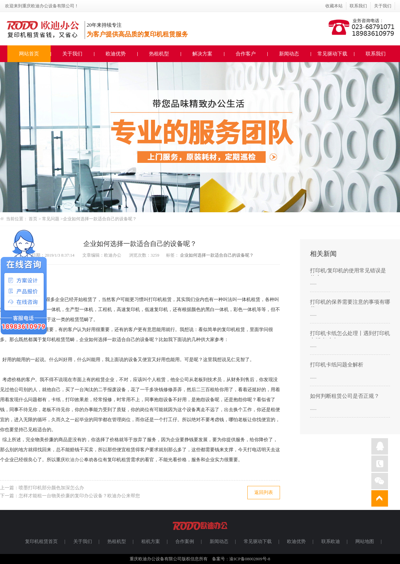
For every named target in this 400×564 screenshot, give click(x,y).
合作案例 (184, 541)
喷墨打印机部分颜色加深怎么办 (51, 487)
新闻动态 (289, 53)
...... (313, 282)
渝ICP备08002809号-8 (249, 558)
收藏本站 (334, 5)
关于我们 (382, 5)
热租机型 (159, 53)
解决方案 (202, 53)
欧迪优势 (116, 53)
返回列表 (263, 492)
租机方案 (150, 541)
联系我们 (358, 5)
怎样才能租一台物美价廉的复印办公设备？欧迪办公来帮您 (79, 495)
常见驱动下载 (332, 53)
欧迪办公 (74, 459)
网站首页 (29, 53)
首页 (33, 218)
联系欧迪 (330, 541)
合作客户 (246, 53)
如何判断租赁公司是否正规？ (344, 396)
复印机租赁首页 (41, 541)
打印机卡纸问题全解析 (336, 364)
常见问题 (51, 218)
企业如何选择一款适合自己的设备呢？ (100, 218)
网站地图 (364, 541)
